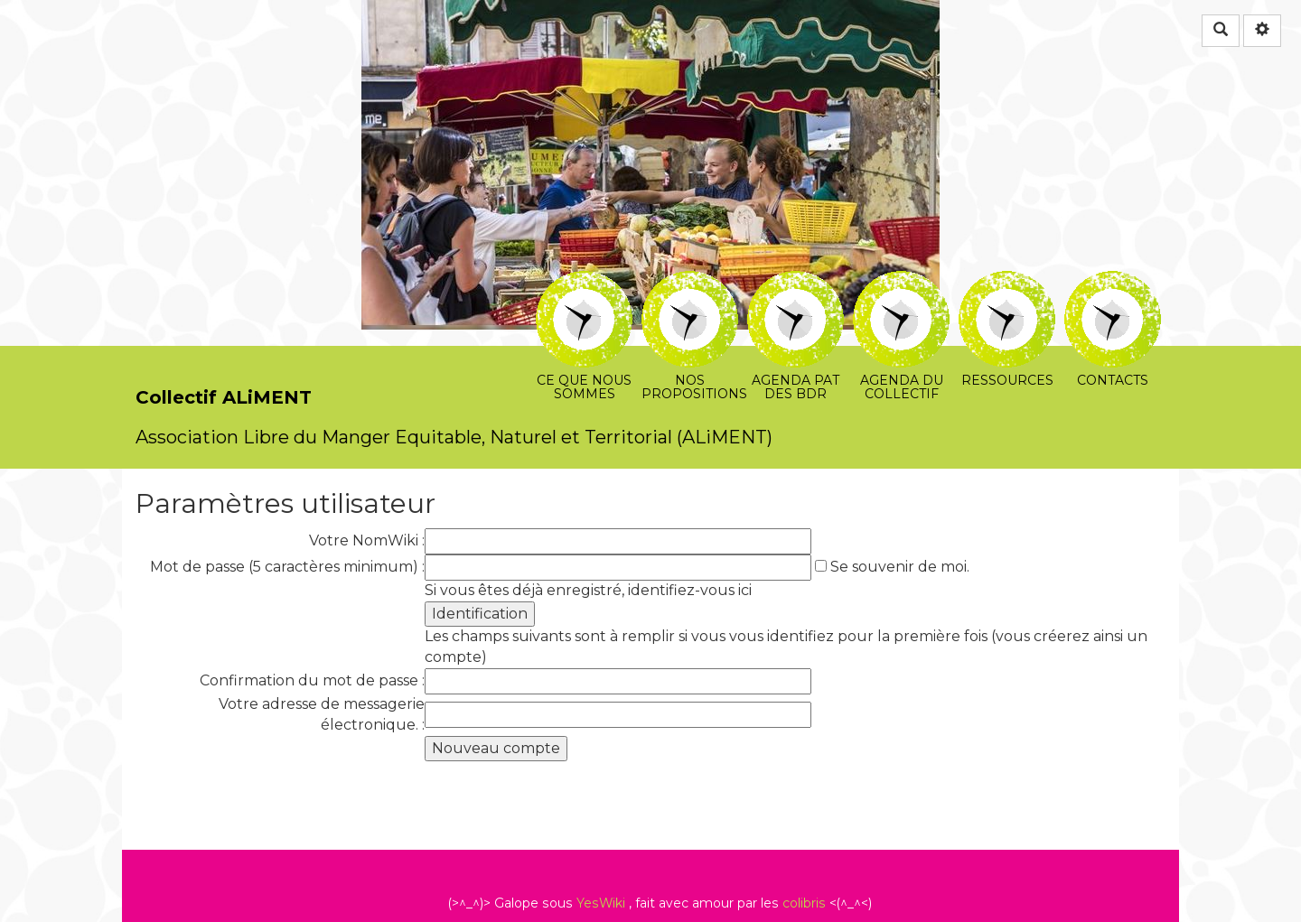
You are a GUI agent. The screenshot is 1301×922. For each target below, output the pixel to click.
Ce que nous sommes (584, 283)
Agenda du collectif (901, 283)
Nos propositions (690, 283)
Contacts (1112, 283)
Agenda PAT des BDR (795, 283)
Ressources (1007, 283)
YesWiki (600, 903)
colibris (804, 903)
